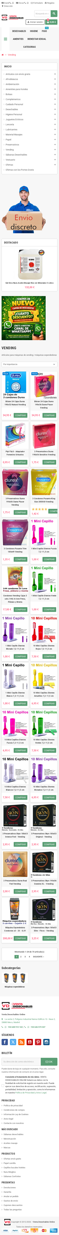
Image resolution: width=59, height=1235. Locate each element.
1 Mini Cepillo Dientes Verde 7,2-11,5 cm (43, 597)
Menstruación (10, 1139)
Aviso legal (8, 1119)
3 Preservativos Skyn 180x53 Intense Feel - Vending (15, 835)
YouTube (30, 1042)
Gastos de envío (11, 1201)
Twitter (13, 1042)
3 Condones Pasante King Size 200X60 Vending (43, 500)
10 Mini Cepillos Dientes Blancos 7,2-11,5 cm (15, 788)
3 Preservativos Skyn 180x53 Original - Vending (43, 835)
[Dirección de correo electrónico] (21, 1062)
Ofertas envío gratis (12, 1159)
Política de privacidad (13, 1105)
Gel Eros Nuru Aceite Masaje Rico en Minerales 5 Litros (29, 283)
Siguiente (39, 957)
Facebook (5, 1042)
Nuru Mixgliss (10, 1172)
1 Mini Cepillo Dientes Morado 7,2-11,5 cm (15, 647)
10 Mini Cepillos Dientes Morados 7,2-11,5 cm (44, 788)
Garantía (7, 1192)
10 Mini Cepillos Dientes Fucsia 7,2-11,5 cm (15, 741)
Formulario (37, 3)
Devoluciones (10, 1187)
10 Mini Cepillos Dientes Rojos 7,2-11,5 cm (44, 647)
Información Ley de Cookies (16, 1114)
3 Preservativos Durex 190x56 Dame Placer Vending (15, 501)
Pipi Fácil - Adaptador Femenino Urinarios (15, 453)
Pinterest (38, 1042)
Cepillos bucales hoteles (14, 1167)
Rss (21, 1042)
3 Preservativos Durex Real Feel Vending (15, 882)
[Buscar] (45, 13)
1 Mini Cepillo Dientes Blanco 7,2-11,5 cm (15, 694)
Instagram (46, 1042)
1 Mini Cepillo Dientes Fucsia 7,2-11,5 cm (44, 550)
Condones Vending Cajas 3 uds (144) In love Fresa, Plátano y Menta (15, 599)
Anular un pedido (11, 1196)
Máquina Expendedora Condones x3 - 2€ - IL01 (15, 929)
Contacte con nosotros (14, 1123)
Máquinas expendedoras (15, 987)
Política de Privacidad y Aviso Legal (30, 1092)
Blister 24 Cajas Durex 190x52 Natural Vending (15, 403)
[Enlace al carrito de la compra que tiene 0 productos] (51, 22)
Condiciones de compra (14, 1110)
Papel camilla (10, 1163)
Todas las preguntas (13, 1209)
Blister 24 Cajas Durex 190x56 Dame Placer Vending (43, 404)
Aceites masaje (10, 1143)
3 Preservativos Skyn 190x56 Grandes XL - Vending (43, 882)
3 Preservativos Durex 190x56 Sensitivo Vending (43, 453)
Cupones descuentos (13, 1205)
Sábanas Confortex (12, 1176)
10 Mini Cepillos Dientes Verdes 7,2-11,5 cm (44, 741)
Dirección (7, 6)
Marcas (7, 1147)
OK (49, 1061)
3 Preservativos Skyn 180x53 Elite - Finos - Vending (43, 929)
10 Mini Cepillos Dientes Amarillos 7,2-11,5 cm (44, 694)
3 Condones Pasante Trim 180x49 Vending (15, 550)
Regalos (49, 3)
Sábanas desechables (13, 1134)
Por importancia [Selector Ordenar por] (10, 364)
